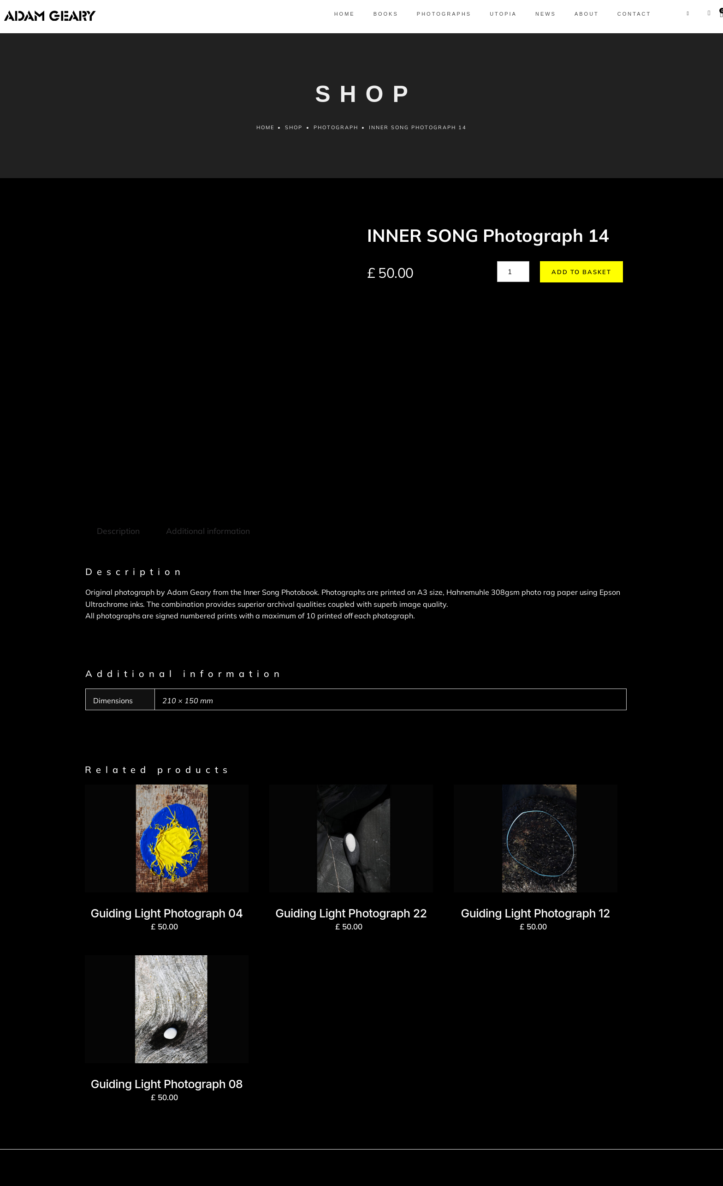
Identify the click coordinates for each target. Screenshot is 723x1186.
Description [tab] (118, 446)
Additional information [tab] (206, 446)
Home (265, 131)
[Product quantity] (513, 275)
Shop (293, 131)
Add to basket (577, 275)
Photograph (336, 131)
